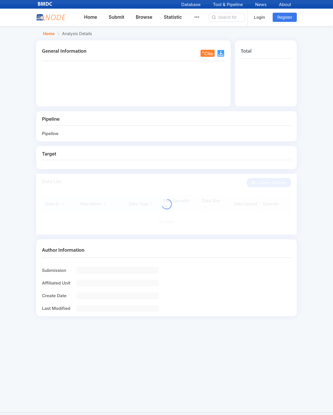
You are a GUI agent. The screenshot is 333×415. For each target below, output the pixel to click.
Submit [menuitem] (116, 17)
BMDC (45, 4)
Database (191, 4)
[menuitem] (200, 17)
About (285, 4)
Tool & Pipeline (228, 4)
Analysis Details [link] (77, 34)
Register (284, 17)
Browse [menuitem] (144, 17)
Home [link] (49, 34)
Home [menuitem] (90, 17)
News (261, 4)
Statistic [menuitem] (173, 17)
